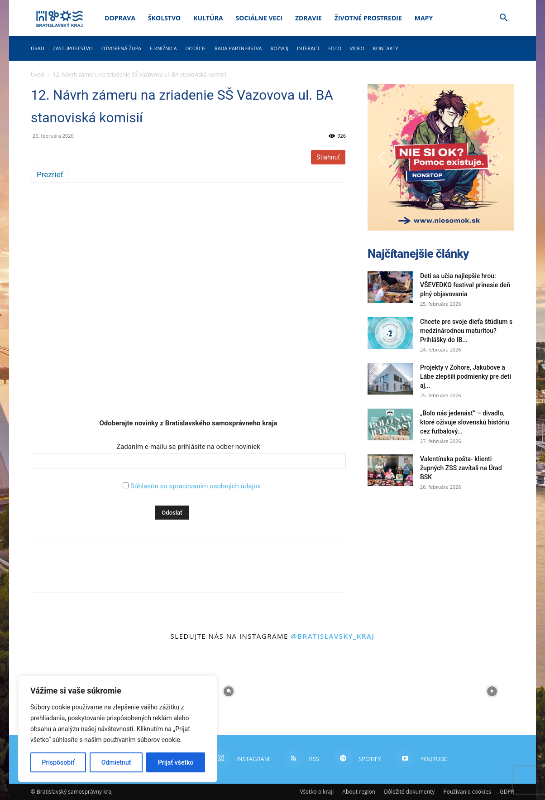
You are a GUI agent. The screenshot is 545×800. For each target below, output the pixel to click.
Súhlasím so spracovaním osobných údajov (195, 486)
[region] (117, 729)
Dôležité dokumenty (409, 791)
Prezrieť (50, 174)
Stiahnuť (328, 157)
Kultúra (208, 18)
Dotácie (195, 48)
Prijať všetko (175, 762)
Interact (308, 48)
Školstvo (164, 18)
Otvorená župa (121, 48)
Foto (334, 48)
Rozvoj (279, 48)
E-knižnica (163, 48)
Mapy (424, 18)
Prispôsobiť (58, 762)
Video (357, 48)
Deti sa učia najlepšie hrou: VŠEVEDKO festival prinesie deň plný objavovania (465, 285)
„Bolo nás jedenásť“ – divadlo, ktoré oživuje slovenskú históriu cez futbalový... (464, 422)
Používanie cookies (467, 791)
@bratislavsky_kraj (332, 636)
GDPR (507, 791)
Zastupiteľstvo (73, 48)
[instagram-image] (228, 691)
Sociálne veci (259, 18)
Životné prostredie (368, 18)
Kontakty (385, 48)
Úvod (37, 74)
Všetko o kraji (317, 791)
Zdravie (308, 18)
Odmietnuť (116, 762)
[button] (503, 18)
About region (358, 791)
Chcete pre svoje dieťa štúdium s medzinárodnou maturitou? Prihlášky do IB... (466, 330)
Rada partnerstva (238, 48)
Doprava (120, 18)
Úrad (37, 48)
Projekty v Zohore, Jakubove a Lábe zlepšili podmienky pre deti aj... (465, 376)
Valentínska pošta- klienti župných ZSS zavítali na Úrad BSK (461, 468)
